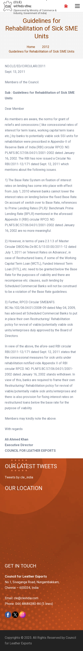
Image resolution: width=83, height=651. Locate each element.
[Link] (7, 6)
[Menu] (77, 6)
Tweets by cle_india (19, 477)
